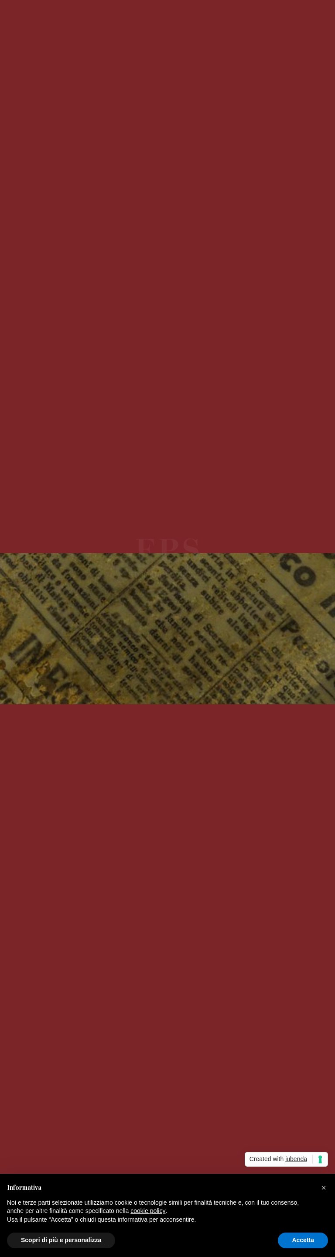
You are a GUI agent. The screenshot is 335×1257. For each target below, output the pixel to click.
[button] (324, 1188)
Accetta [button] (303, 1240)
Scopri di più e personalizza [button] (61, 1240)
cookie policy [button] (147, 1210)
